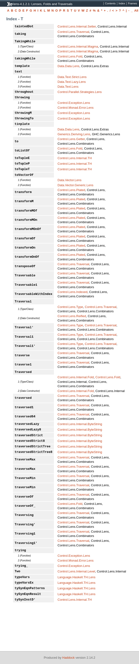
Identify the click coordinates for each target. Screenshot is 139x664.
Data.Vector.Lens (69, 180)
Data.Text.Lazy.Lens (72, 82)
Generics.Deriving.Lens (74, 134)
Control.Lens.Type (70, 307)
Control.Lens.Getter (71, 139)
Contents (110, 3)
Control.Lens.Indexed (73, 292)
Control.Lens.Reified (72, 316)
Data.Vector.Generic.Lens (75, 185)
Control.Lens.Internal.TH (75, 158)
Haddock (68, 657)
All (136, 10)
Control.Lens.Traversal (73, 32)
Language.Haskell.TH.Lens (76, 577)
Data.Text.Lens (68, 86)
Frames (132, 3)
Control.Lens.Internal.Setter (77, 26)
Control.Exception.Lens (74, 103)
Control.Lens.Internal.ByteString (80, 424)
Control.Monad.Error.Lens (76, 107)
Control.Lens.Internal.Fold (76, 377)
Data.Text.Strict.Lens (72, 77)
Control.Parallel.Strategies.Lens (80, 92)
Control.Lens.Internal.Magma (78, 46)
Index (121, 3)
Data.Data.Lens (68, 66)
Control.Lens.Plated (71, 190)
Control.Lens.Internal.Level (76, 571)
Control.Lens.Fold (70, 56)
